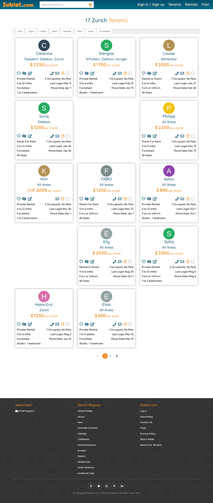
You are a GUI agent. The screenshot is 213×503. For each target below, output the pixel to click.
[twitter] (99, 486)
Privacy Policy (147, 433)
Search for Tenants (151, 445)
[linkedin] (122, 486)
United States (85, 410)
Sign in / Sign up (150, 4)
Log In (143, 410)
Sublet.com (148, 405)
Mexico (81, 456)
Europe (82, 450)
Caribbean (83, 439)
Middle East (84, 461)
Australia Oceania (87, 427)
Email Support (24, 410)
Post (205, 4)
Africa (81, 416)
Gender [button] (67, 31)
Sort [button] (20, 31)
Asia (80, 422)
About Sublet (147, 439)
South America (86, 467)
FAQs (143, 427)
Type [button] (31, 31)
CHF (31, 190)
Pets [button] (79, 31)
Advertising (146, 416)
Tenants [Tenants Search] (174, 4)
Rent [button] (54, 31)
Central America (87, 445)
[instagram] (106, 486)
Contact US (146, 422)
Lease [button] (43, 31)
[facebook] (91, 486)
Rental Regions (89, 405)
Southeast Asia (86, 473)
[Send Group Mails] (63, 73)
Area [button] (90, 31)
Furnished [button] (104, 31)
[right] (117, 356)
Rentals (191, 4)
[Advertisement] (106, 126)
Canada (82, 433)
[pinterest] (114, 486)
